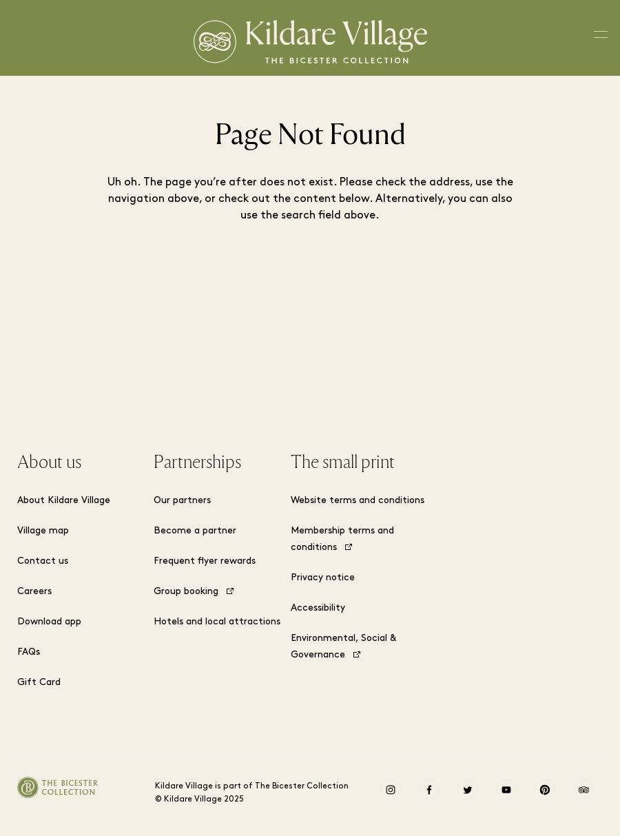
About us (49, 462)
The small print (343, 462)
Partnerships (197, 462)
